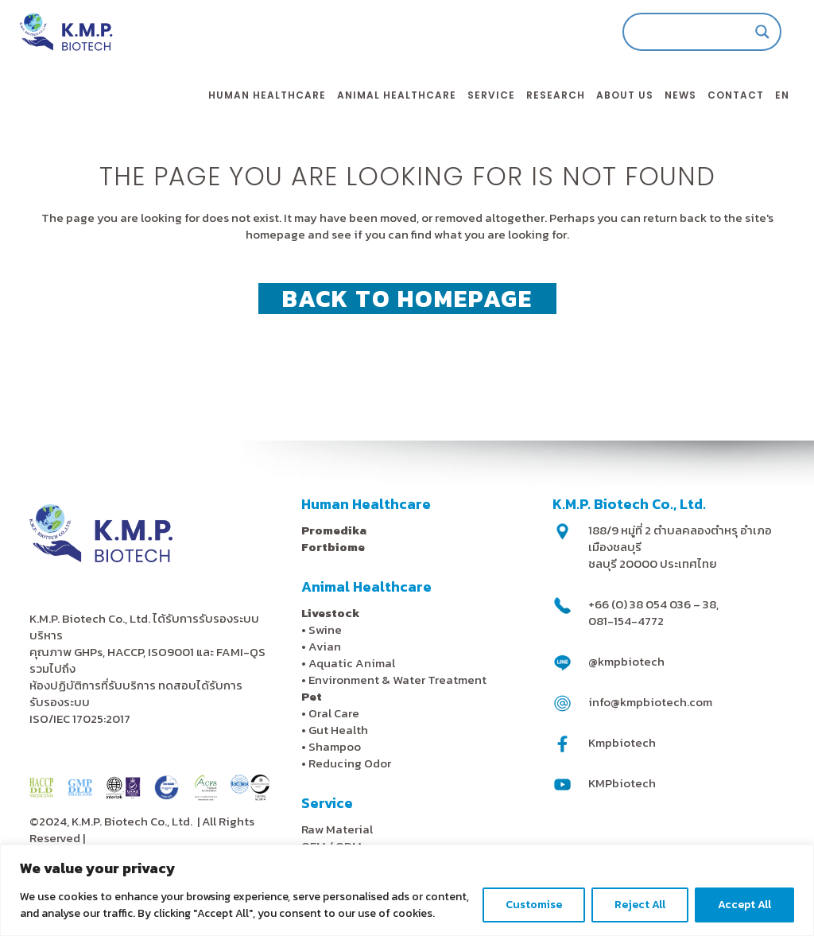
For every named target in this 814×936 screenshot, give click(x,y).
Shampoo (334, 746)
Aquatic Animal (351, 663)
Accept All (744, 904)
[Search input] (678, 32)
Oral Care (333, 713)
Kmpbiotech (622, 742)
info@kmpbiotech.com (650, 702)
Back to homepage (407, 298)
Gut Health (338, 729)
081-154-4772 (626, 621)
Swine (325, 629)
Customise (534, 904)
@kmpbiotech (626, 661)
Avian (324, 646)
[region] (407, 890)
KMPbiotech (622, 783)
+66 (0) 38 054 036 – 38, (653, 604)
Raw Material (337, 829)
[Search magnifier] (746, 32)
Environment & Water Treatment (398, 679)
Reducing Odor (349, 763)
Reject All (639, 904)
